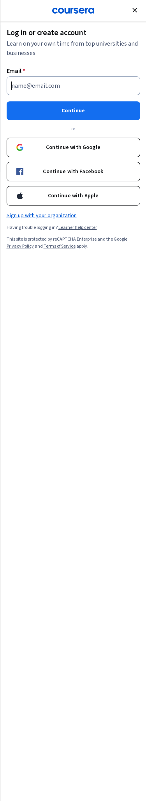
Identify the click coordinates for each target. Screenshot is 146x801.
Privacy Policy (19, 246)
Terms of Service (59, 246)
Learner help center (77, 227)
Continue (73, 111)
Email (15, 71)
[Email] (73, 85)
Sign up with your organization (41, 216)
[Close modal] (134, 10)
